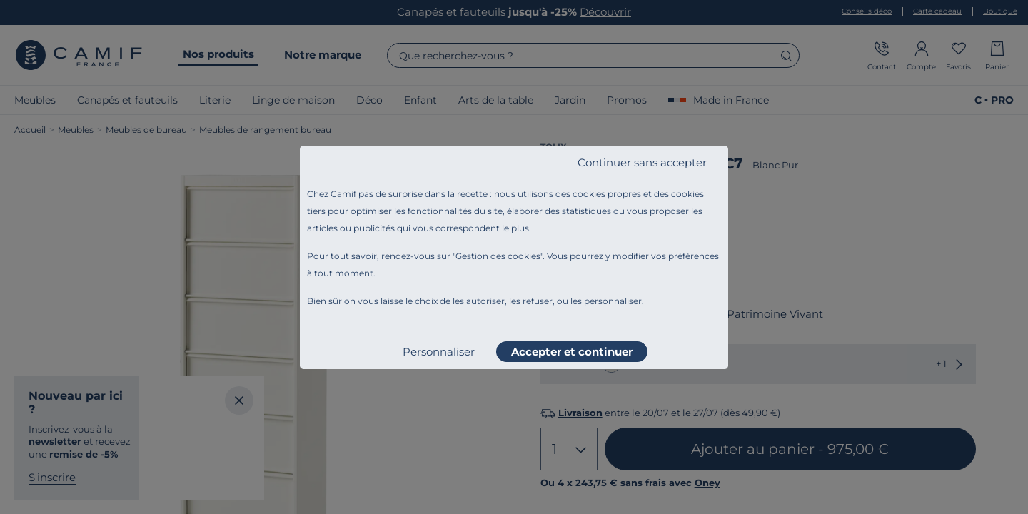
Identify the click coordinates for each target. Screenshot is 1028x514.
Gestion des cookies (497, 256)
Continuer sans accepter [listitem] (642, 162)
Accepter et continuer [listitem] (572, 351)
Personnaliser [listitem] (439, 351)
